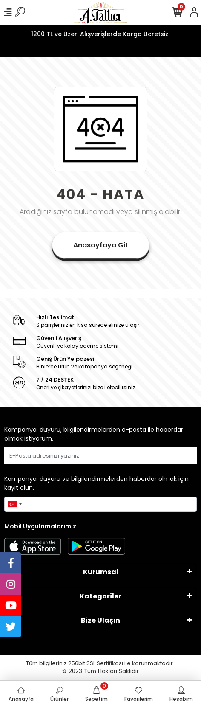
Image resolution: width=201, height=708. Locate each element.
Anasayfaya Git (100, 245)
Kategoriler (100, 596)
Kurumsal (100, 572)
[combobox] (14, 504)
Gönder (176, 456)
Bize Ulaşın (100, 620)
